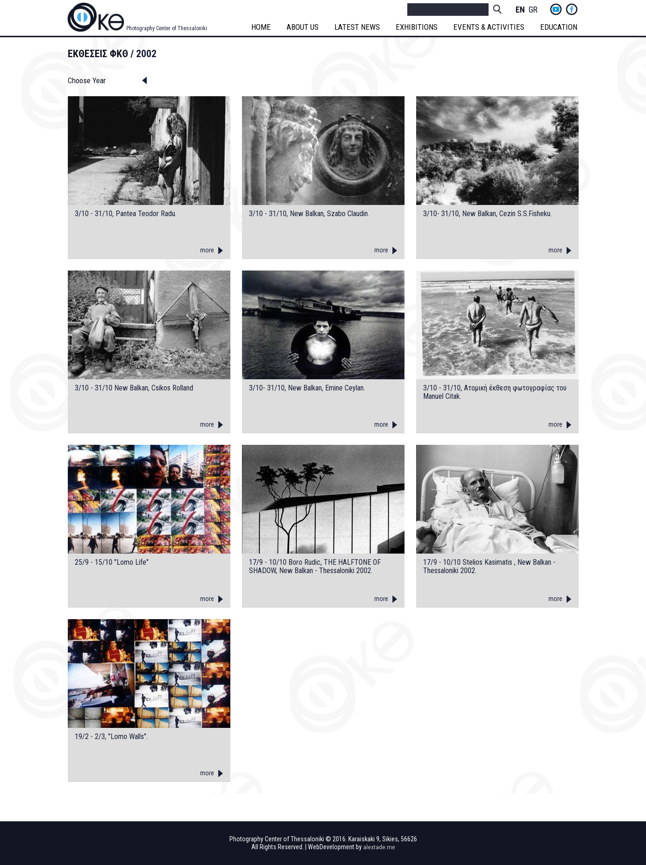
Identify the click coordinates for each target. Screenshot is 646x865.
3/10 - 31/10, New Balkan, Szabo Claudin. (309, 214)
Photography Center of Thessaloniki (166, 28)
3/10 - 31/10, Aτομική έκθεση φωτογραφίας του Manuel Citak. (495, 392)
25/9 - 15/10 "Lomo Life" (112, 562)
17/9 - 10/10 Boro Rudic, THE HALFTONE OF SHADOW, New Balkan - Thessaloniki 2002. (315, 566)
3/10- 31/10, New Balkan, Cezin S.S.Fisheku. (487, 214)
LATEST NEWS (358, 27)
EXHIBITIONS (418, 27)
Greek (533, 10)
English (520, 10)
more (207, 250)
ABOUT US (304, 27)
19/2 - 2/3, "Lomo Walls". (111, 737)
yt (556, 9)
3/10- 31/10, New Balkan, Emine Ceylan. (307, 388)
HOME (262, 27)
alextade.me (379, 847)
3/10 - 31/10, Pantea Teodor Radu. (125, 214)
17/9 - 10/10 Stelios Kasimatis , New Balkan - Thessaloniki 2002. (489, 566)
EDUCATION (560, 27)
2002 (146, 53)
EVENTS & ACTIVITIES (490, 27)
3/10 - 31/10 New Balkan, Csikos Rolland (134, 388)
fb (572, 9)
